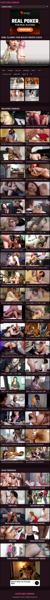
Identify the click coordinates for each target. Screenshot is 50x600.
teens (33, 70)
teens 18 (25, 74)
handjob (10, 70)
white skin (17, 74)
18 (31, 74)
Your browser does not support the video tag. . (25, 54)
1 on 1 (39, 70)
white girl (26, 70)
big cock (18, 70)
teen (3, 70)
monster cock (6, 74)
